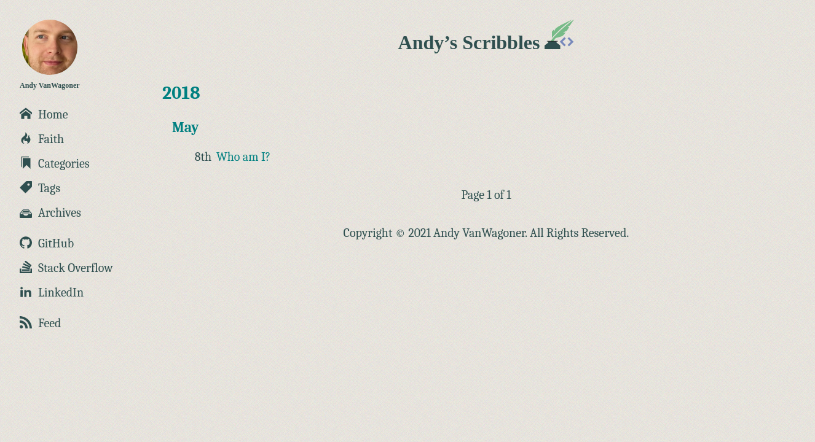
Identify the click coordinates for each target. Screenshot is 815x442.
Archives (50, 213)
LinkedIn (52, 292)
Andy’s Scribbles (486, 42)
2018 (181, 93)
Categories (55, 164)
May (185, 127)
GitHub (47, 243)
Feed (40, 323)
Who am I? (243, 157)
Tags (40, 188)
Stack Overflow (66, 268)
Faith (42, 139)
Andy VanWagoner (50, 55)
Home (44, 114)
